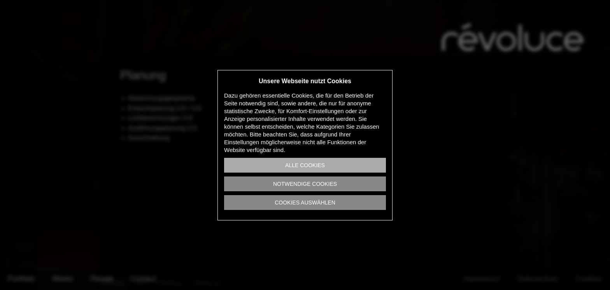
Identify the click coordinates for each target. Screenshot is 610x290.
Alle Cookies (305, 165)
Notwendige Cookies (305, 184)
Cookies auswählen (305, 202)
